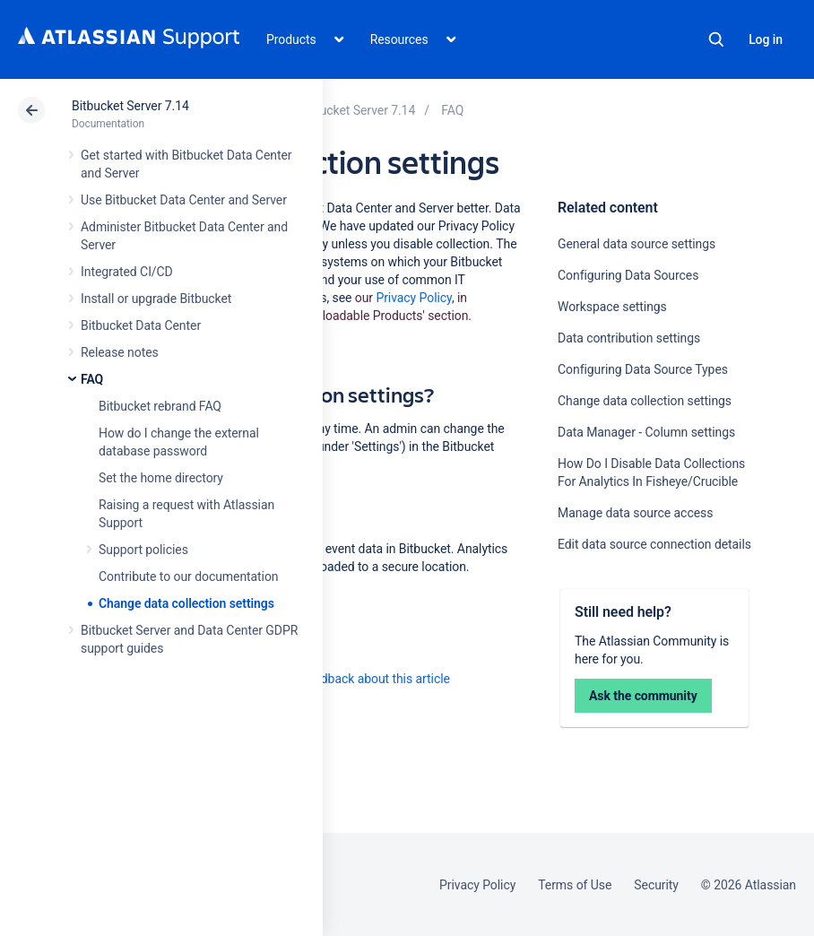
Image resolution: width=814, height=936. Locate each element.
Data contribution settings (629, 338)
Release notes (120, 352)
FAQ (92, 379)
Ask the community (643, 696)
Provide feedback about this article (354, 679)
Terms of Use (574, 885)
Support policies (143, 549)
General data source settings (636, 244)
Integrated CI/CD (127, 271)
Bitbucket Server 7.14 (130, 106)
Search (716, 39)
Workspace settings (612, 306)
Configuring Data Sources (628, 275)
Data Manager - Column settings (646, 432)
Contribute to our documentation (189, 576)
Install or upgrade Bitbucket (156, 298)
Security (656, 885)
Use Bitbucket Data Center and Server (184, 200)
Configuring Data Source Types (643, 369)
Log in (766, 39)
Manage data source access (635, 513)
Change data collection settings (186, 603)
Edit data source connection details (654, 544)
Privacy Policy (413, 297)
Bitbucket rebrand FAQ (160, 406)
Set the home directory (161, 478)
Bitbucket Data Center (141, 325)
